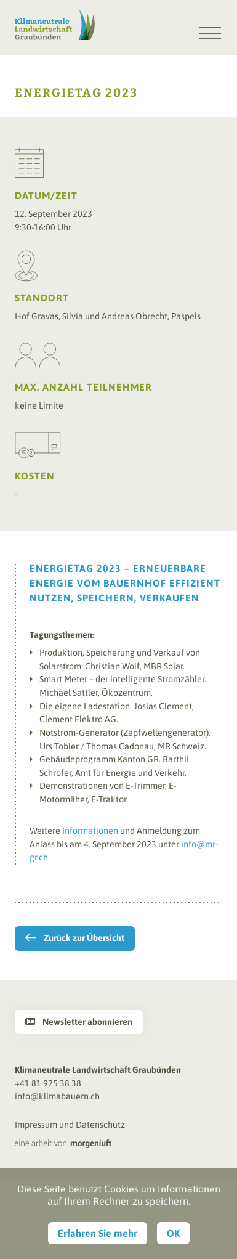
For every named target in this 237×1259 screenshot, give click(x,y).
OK (173, 1233)
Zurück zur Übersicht (84, 938)
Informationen (90, 831)
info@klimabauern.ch (57, 1096)
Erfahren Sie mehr (97, 1233)
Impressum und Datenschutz (70, 1125)
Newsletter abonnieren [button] (78, 1022)
